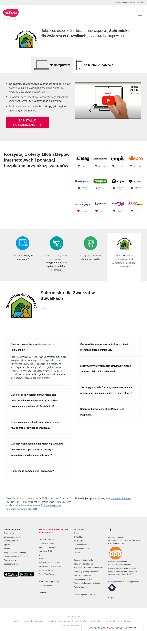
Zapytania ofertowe (82, 544)
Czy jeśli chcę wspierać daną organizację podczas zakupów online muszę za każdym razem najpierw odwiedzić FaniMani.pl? (34, 396)
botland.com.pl (66, 617)
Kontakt (77, 548)
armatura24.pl (82, 617)
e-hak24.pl (96, 617)
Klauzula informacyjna (83, 575)
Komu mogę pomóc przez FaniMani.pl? (32, 466)
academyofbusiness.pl (73, 621)
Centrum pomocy (11, 536)
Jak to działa (9, 529)
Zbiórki (41, 554)
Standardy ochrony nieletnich (86, 567)
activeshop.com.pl (126, 617)
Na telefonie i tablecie (98, 65)
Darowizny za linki (50, 562)
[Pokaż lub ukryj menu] (140, 14)
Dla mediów (78, 536)
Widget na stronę (46, 566)
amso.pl (28, 617)
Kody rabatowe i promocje (15, 548)
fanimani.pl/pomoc (121, 494)
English (111, 593)
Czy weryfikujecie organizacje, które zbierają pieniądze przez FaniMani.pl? (104, 343)
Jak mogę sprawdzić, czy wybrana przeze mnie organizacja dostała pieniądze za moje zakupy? (106, 386)
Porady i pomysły (11, 556)
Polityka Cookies (80, 583)
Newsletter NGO (46, 547)
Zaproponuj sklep (11, 559)
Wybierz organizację (12, 533)
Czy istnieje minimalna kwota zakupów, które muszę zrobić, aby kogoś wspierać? (35, 421)
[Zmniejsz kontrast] (122, 2)
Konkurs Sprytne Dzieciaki (85, 590)
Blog (41, 550)
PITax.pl (123, 570)
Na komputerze (60, 65)
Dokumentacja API (46, 581)
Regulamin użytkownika (83, 556)
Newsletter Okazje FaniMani (16, 552)
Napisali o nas (79, 525)
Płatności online (49, 558)
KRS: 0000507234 (116, 539)
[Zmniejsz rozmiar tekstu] (137, 2)
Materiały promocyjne (48, 543)
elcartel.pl (17, 617)
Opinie (76, 529)
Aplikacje (8, 540)
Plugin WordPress (46, 570)
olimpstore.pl (40, 617)
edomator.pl (109, 617)
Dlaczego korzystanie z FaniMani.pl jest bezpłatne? (102, 407)
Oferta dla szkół (80, 540)
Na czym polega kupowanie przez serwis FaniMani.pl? (33, 343)
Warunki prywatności (82, 571)
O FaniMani (78, 533)
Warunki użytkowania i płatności (87, 579)
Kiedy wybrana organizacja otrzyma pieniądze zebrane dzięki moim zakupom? (105, 364)
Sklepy (7, 544)
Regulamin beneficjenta (83, 559)
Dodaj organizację (46, 539)
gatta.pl (52, 617)
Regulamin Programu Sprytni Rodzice (89, 563)
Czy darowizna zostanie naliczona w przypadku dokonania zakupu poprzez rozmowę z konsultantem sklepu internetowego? (37, 445)
